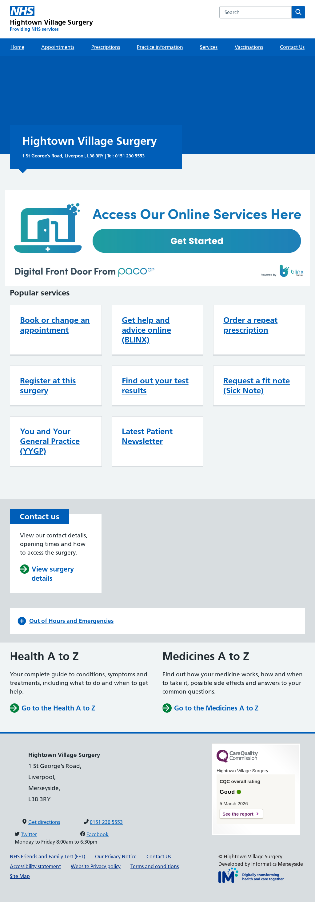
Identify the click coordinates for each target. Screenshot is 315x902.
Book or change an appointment (55, 325)
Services (208, 47)
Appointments (57, 47)
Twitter (29, 834)
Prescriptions (105, 47)
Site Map (20, 876)
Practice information (160, 47)
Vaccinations (249, 47)
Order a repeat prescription (250, 325)
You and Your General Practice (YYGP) (50, 441)
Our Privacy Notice (116, 856)
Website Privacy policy (96, 866)
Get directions (44, 822)
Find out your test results (155, 385)
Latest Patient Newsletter (147, 436)
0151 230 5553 (130, 156)
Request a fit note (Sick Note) (256, 385)
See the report (237, 814)
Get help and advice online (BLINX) (146, 330)
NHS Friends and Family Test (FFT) (47, 856)
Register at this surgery (48, 385)
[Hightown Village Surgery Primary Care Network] (51, 19)
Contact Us (292, 47)
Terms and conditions (154, 866)
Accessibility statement (35, 866)
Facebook (97, 834)
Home (17, 47)
